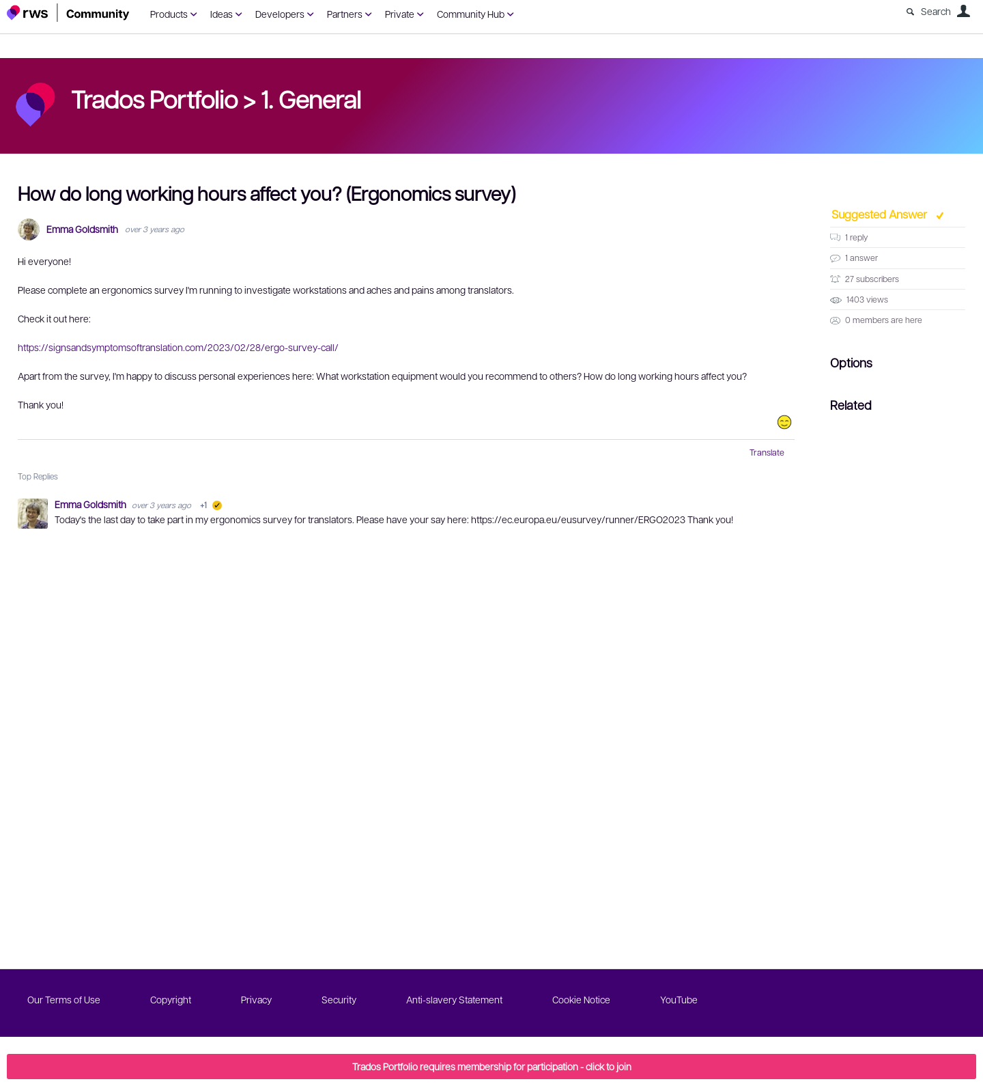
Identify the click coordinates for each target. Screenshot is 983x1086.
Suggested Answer (880, 213)
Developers (279, 14)
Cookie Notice (581, 999)
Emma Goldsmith (82, 229)
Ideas (221, 14)
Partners (344, 14)
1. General (311, 98)
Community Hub (470, 14)
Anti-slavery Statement (454, 999)
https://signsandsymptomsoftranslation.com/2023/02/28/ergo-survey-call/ (178, 347)
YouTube (679, 999)
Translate (767, 452)
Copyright (170, 999)
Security (339, 999)
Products (169, 14)
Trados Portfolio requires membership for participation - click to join (491, 1066)
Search (936, 11)
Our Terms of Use (63, 999)
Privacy (256, 999)
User (963, 11)
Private (399, 14)
